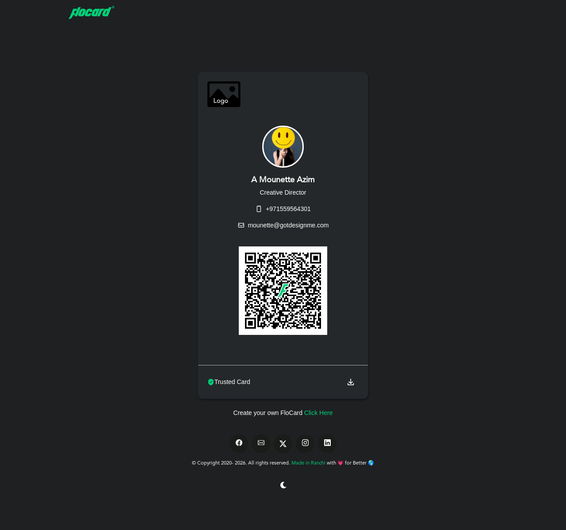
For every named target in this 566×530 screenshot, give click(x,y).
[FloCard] (104, 12)
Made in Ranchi (309, 463)
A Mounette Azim (283, 180)
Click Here (318, 412)
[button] (351, 382)
